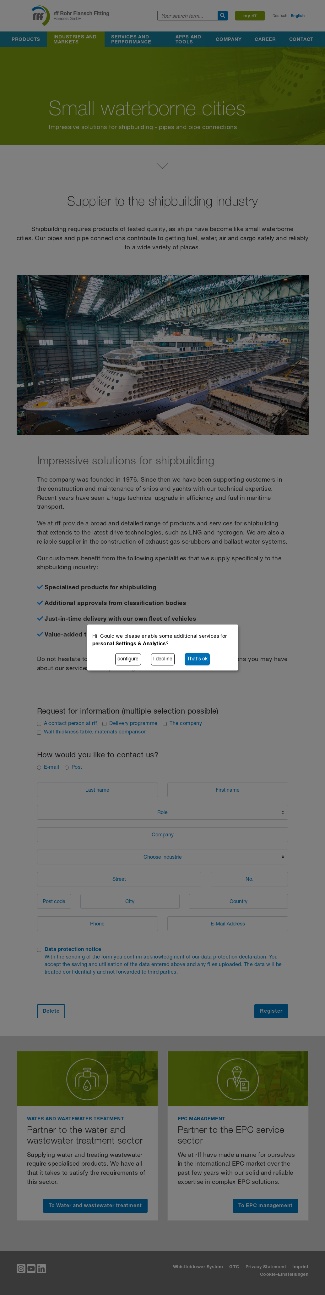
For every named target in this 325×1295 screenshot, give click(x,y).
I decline (162, 659)
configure (127, 659)
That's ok (197, 659)
